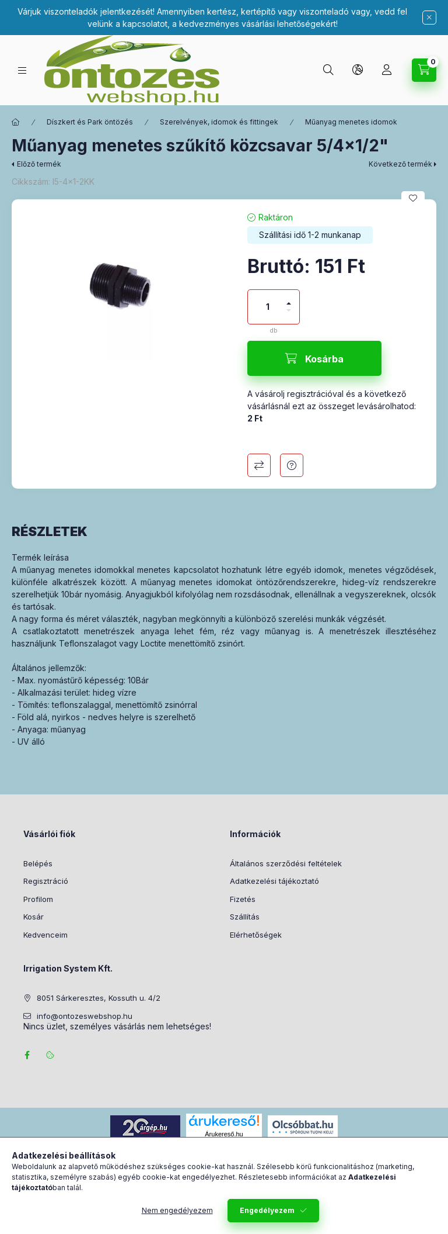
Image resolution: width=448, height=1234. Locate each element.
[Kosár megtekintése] (424, 70)
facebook (26, 1055)
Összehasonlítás (259, 465)
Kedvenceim (45, 934)
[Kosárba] (314, 358)
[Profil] (386, 70)
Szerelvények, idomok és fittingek (219, 121)
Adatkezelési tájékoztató (274, 881)
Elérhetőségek (256, 934)
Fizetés (243, 899)
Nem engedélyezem (177, 1210)
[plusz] (288, 298)
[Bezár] (429, 18)
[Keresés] (328, 70)
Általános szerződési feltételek (286, 863)
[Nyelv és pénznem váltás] (357, 70)
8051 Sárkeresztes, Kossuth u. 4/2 (98, 998)
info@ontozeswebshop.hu (84, 1016)
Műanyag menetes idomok (351, 121)
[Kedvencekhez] (413, 198)
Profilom (38, 899)
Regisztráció (45, 881)
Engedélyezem (267, 1210)
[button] (123, 286)
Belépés (37, 863)
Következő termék (400, 164)
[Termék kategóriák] (22, 70)
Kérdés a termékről (291, 465)
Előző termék (39, 164)
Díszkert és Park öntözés (90, 121)
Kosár (33, 916)
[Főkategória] (16, 122)
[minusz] (288, 315)
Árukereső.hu (224, 1134)
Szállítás (245, 916)
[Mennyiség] (267, 307)
